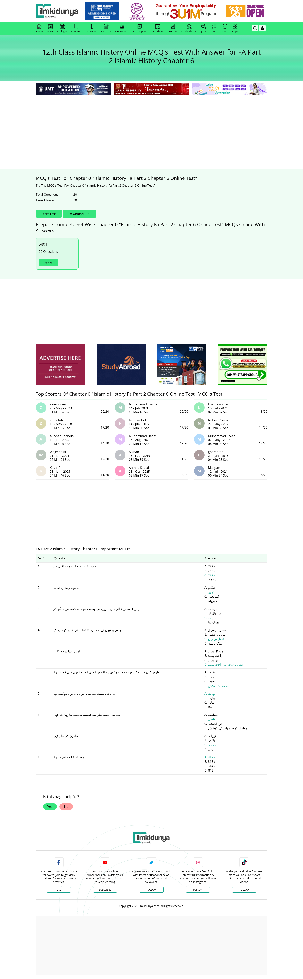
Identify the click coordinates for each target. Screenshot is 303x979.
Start (48, 263)
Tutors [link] (214, 28)
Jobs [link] (203, 28)
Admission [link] (91, 28)
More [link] (225, 28)
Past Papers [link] (140, 28)
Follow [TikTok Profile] (244, 889)
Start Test (49, 214)
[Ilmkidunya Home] (57, 11)
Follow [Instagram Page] (197, 889)
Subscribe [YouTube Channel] (105, 889)
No (66, 806)
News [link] (50, 28)
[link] (102, 11)
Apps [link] (235, 28)
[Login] (262, 28)
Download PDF (79, 214)
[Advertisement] (152, 125)
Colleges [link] (62, 28)
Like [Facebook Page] (58, 889)
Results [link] (173, 28)
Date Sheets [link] (157, 28)
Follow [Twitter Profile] (151, 889)
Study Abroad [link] (189, 28)
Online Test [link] (122, 28)
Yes (50, 806)
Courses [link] (76, 28)
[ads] (60, 364)
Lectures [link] (106, 28)
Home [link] (39, 28)
